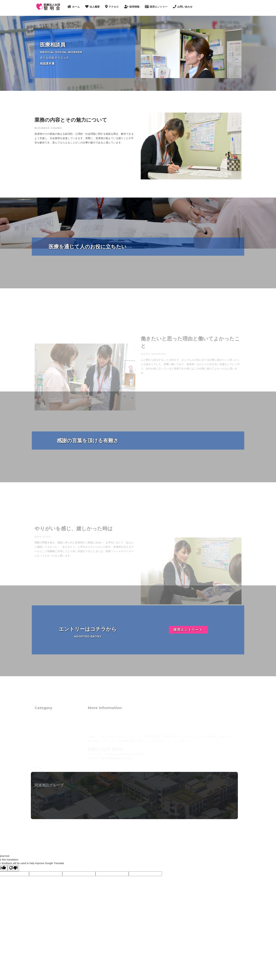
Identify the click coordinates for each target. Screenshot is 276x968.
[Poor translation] (13, 868)
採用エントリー (188, 630)
